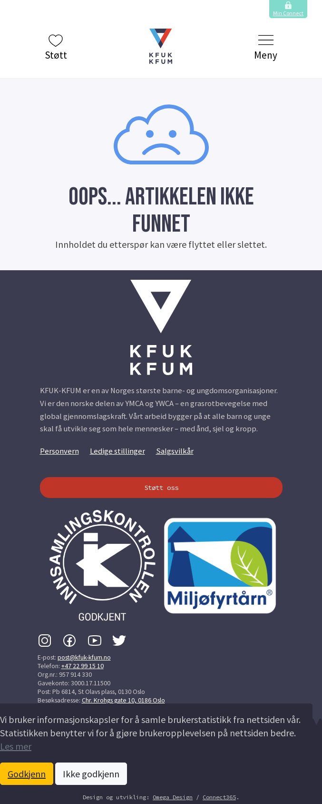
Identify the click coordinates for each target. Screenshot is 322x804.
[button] (161, 46)
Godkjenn (27, 774)
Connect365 (219, 797)
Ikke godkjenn (91, 774)
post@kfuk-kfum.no (84, 657)
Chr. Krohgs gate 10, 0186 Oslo (123, 700)
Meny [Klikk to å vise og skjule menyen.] (265, 46)
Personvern (59, 451)
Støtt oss (161, 487)
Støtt (56, 46)
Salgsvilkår (175, 451)
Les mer (15, 746)
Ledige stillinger (117, 451)
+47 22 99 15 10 (82, 666)
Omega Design (173, 797)
